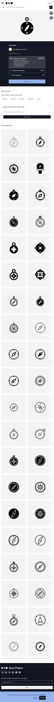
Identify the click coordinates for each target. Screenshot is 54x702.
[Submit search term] (51, 7)
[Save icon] (51, 13)
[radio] (27, 62)
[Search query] (27, 112)
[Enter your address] (27, 682)
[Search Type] (3, 7)
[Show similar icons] (51, 17)
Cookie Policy (24, 695)
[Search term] (27, 7)
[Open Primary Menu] (2, 3)
